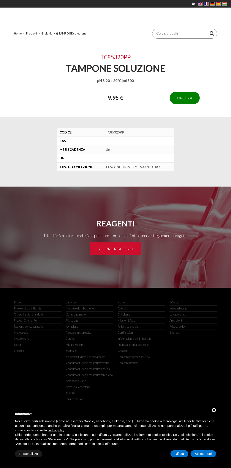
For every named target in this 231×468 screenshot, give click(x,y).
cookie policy (56, 430)
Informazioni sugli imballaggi (134, 338)
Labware (71, 302)
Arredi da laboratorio (78, 387)
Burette (70, 338)
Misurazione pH (75, 344)
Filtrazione (72, 320)
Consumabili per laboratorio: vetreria (87, 362)
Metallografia (22, 338)
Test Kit (70, 393)
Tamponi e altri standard (28, 314)
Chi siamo (124, 314)
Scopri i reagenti (115, 249)
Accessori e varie (76, 381)
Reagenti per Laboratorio (28, 326)
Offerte (173, 302)
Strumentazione (75, 399)
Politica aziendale (128, 326)
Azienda (122, 308)
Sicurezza (71, 350)
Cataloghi (123, 350)
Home (18, 33)
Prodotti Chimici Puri (26, 320)
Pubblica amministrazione (133, 344)
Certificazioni (125, 332)
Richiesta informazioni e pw (134, 356)
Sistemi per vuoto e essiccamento (85, 356)
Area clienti (176, 320)
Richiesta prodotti (128, 362)
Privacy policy (177, 326)
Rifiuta (179, 453)
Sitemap (174, 332)
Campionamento (76, 314)
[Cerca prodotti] (212, 33)
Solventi (18, 344)
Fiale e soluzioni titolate (27, 308)
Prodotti (31, 33)
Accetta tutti (203, 453)
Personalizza (28, 453)
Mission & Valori (127, 320)
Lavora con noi (178, 314)
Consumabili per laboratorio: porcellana (89, 375)
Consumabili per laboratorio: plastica (88, 369)
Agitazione (72, 326)
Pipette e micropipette (78, 332)
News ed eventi (178, 308)
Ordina (184, 98)
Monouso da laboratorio (80, 308)
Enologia (46, 33)
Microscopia (21, 332)
